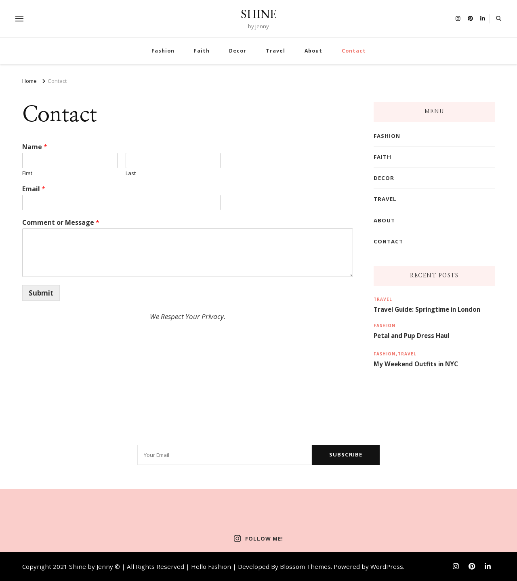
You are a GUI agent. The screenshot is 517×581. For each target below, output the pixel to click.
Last (131, 173)
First (27, 173)
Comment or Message (60, 222)
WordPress (386, 566)
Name (34, 147)
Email (33, 189)
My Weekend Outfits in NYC (416, 364)
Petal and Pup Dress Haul (411, 336)
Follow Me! (258, 539)
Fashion (162, 50)
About (313, 50)
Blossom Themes (305, 566)
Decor (237, 50)
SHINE (259, 14)
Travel (275, 50)
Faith (202, 50)
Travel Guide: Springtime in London (427, 309)
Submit (41, 293)
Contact (354, 50)
